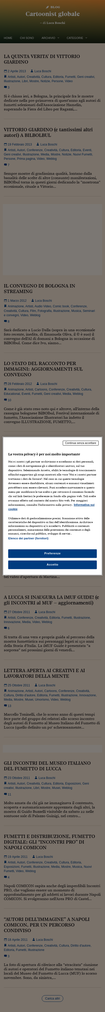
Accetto (52, 564)
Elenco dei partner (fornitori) (28, 538)
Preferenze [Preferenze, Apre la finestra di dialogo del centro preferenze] (52, 553)
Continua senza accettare (80, 442)
